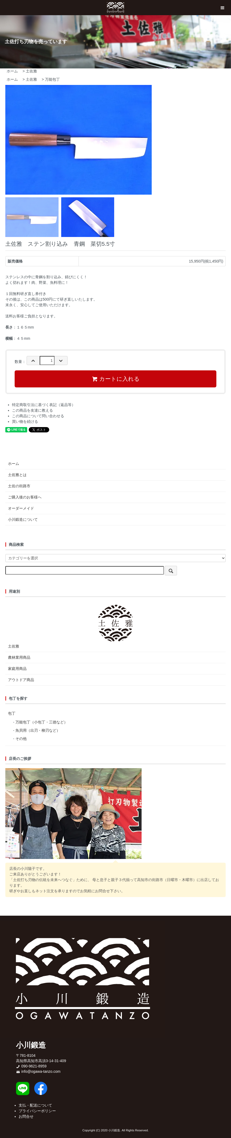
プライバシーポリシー (37, 1111)
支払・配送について (35, 1105)
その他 (21, 738)
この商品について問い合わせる (38, 416)
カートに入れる (116, 379)
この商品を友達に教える (32, 410)
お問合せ (26, 1116)
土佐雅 (31, 71)
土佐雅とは (17, 475)
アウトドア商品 (21, 680)
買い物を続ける (25, 421)
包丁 (11, 713)
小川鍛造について (23, 519)
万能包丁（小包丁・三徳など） (41, 722)
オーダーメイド (21, 508)
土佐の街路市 (19, 486)
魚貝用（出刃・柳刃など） (37, 730)
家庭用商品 (17, 668)
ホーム (12, 71)
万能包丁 (52, 79)
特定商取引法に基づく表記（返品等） (43, 405)
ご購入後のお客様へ (25, 497)
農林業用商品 (19, 657)
